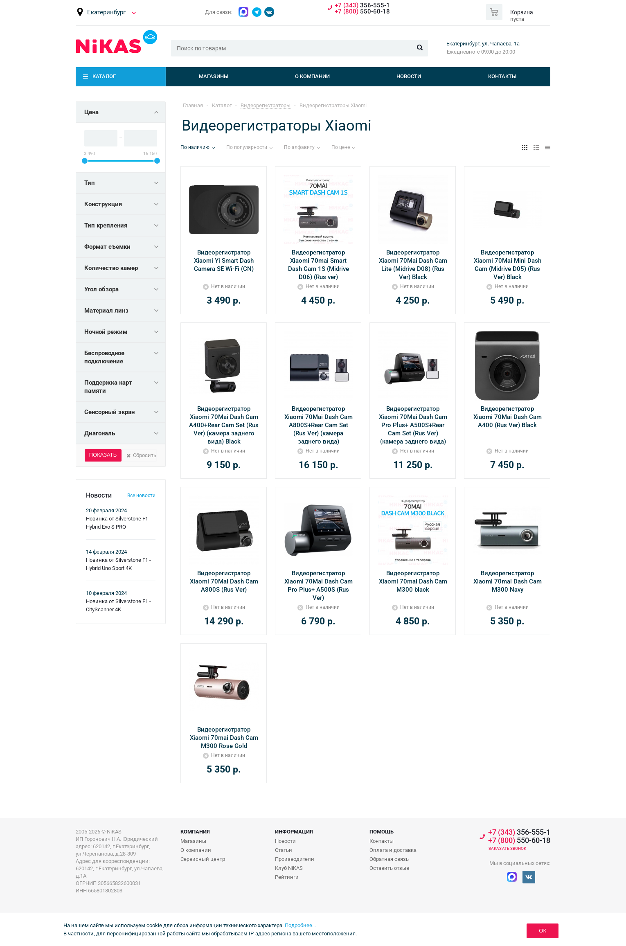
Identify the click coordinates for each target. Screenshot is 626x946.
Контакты (502, 76)
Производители (294, 859)
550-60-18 (362, 12)
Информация (294, 832)
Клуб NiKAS (289, 868)
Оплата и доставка (393, 850)
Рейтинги (287, 877)
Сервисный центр (202, 859)
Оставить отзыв (389, 868)
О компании (312, 76)
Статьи (283, 850)
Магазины (213, 76)
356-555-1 (362, 5)
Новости (408, 76)
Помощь (381, 832)
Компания (195, 832)
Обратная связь (389, 859)
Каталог (104, 76)
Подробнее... (300, 925)
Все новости (141, 495)
